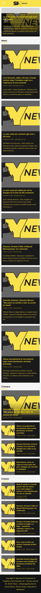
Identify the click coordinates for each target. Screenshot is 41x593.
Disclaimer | (32, 587)
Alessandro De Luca (20, 22)
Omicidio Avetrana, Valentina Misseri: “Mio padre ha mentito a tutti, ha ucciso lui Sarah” (19, 302)
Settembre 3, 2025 (8, 195)
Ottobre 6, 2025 (7, 85)
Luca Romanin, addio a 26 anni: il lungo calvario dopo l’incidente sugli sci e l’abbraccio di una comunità (19, 80)
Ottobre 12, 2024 (7, 308)
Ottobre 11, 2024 (21, 453)
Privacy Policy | (22, 587)
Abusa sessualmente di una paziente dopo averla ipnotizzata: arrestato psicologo (18, 361)
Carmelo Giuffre (17, 251)
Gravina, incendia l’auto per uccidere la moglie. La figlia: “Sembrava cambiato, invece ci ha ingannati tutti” (27, 526)
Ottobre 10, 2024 (21, 471)
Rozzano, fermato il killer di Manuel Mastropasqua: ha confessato (27, 508)
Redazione (20, 589)
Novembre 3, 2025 (22, 496)
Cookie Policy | (10, 587)
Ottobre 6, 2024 (21, 568)
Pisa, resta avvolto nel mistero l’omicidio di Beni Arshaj (26, 544)
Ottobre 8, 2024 (21, 549)
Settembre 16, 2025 (8, 22)
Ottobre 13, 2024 (7, 251)
